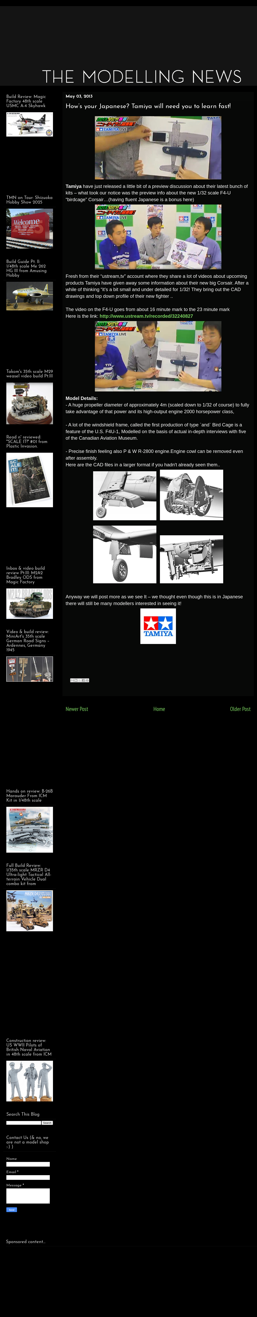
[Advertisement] (124, 33)
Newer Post (77, 709)
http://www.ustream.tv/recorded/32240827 (146, 316)
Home (159, 709)
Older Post (240, 709)
